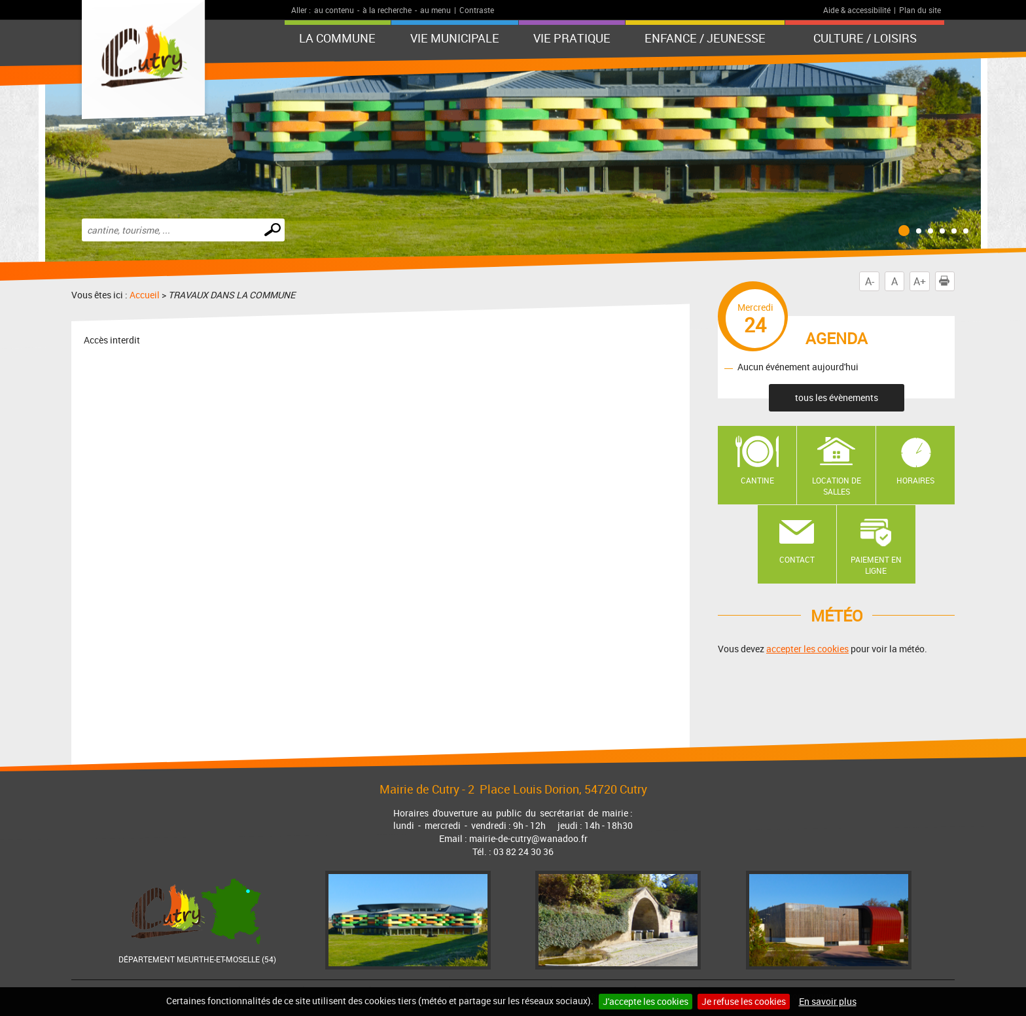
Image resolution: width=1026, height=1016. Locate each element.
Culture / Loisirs (865, 38)
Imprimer (947, 281)
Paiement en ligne (876, 565)
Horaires (915, 480)
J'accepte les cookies (645, 1001)
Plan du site (920, 10)
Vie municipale (454, 38)
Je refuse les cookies (743, 1001)
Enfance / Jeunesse (705, 38)
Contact (797, 559)
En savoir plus (828, 1001)
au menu (435, 10)
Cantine (757, 480)
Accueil (145, 295)
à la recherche (387, 10)
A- (869, 281)
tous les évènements (836, 397)
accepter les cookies (807, 648)
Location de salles (836, 486)
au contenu (334, 10)
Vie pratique (571, 38)
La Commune (337, 38)
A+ (919, 281)
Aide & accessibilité (857, 10)
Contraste (476, 10)
